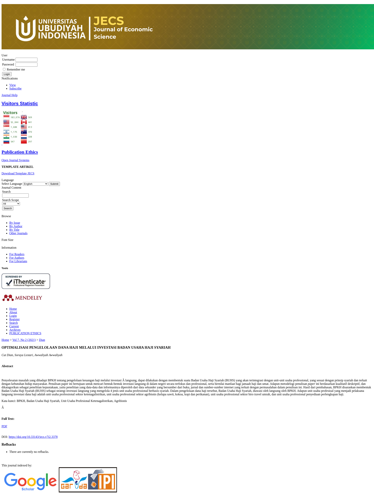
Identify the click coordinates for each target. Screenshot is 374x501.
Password (8, 64)
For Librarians (18, 261)
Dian (42, 340)
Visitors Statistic (20, 103)
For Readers (16, 254)
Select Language (12, 183)
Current (14, 326)
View (12, 85)
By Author (15, 226)
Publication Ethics (20, 151)
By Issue (14, 222)
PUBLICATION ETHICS (25, 333)
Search (13, 322)
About (13, 312)
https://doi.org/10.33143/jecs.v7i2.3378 (33, 436)
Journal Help (9, 95)
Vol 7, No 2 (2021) (24, 340)
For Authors (16, 257)
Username (8, 59)
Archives (15, 329)
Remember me (16, 69)
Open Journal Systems (15, 160)
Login (13, 315)
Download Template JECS (18, 173)
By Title (14, 229)
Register (14, 319)
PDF (4, 426)
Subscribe (15, 88)
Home (13, 308)
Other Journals (18, 233)
